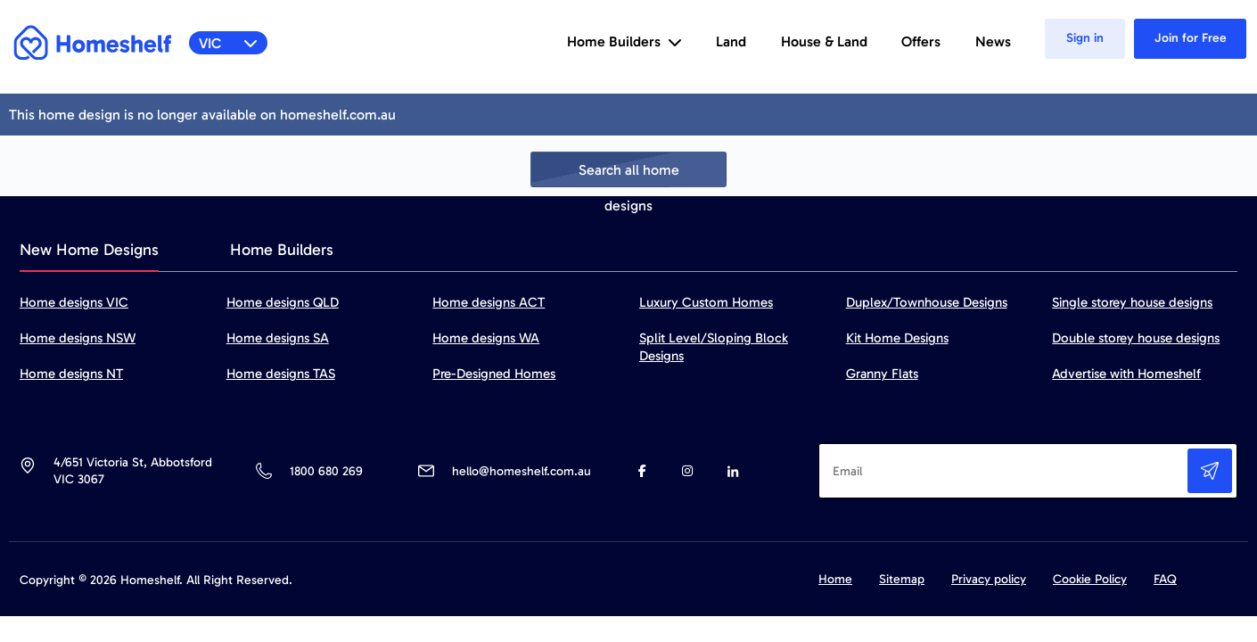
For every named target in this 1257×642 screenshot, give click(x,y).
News (993, 41)
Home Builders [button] (624, 41)
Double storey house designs (1136, 338)
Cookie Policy (1090, 579)
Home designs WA (485, 338)
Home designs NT (71, 374)
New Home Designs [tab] (89, 249)
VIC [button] (229, 43)
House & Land (824, 41)
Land (731, 41)
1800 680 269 (326, 471)
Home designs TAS (280, 374)
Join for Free (1190, 37)
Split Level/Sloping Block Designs (713, 347)
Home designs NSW (78, 338)
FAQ (1165, 579)
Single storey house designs (1132, 302)
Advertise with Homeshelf (1126, 374)
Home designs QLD (282, 302)
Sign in (1085, 37)
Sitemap (901, 579)
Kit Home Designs (897, 338)
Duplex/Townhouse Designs (926, 302)
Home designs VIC (74, 302)
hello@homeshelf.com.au (521, 471)
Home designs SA (277, 338)
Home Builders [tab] (281, 249)
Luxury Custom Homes (706, 302)
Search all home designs (629, 174)
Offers (921, 41)
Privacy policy (988, 579)
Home (835, 579)
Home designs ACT (488, 302)
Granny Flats (882, 374)
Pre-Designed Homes (493, 374)
